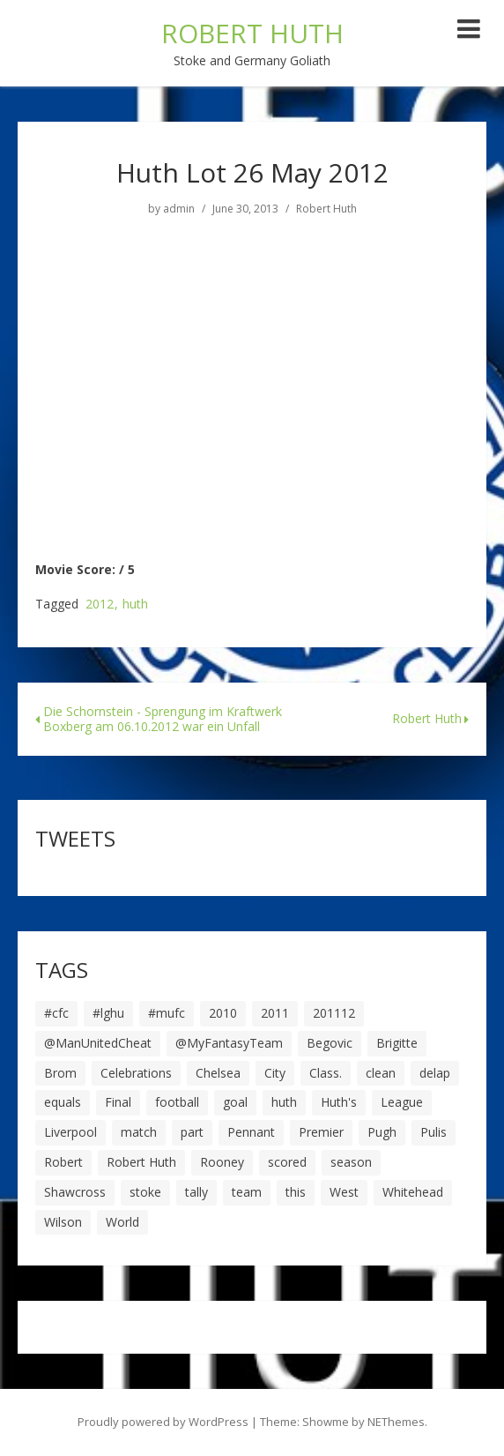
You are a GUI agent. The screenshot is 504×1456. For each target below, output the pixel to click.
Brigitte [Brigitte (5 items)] (397, 1042)
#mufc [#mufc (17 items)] (166, 1012)
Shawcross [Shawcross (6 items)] (75, 1191)
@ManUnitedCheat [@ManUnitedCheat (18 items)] (98, 1042)
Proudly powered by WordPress (163, 1422)
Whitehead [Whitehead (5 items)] (412, 1191)
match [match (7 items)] (139, 1132)
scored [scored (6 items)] (287, 1162)
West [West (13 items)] (344, 1191)
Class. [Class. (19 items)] (325, 1072)
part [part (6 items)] (192, 1132)
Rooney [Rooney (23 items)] (222, 1162)
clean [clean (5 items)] (381, 1072)
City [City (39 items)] (274, 1072)
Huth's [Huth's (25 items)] (339, 1102)
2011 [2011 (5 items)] (275, 1012)
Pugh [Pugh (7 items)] (382, 1132)
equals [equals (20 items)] (62, 1102)
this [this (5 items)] (295, 1191)
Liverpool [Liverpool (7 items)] (70, 1132)
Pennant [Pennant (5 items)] (251, 1132)
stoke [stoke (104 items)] (145, 1191)
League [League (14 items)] (402, 1102)
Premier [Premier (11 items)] (321, 1132)
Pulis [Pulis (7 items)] (433, 1132)
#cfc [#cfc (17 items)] (56, 1012)
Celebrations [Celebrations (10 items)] (136, 1072)
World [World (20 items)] (122, 1221)
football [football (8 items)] (177, 1102)
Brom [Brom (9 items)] (60, 1072)
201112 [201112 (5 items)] (334, 1012)
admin (179, 209)
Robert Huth (326, 209)
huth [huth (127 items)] (284, 1102)
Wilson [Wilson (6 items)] (63, 1221)
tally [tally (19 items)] (196, 1191)
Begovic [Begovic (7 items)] (329, 1042)
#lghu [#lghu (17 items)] (108, 1012)
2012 (99, 604)
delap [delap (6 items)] (434, 1072)
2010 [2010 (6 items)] (223, 1012)
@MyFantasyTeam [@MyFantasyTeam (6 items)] (229, 1042)
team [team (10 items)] (247, 1191)
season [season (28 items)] (351, 1162)
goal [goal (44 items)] (235, 1102)
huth (135, 604)
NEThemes (396, 1422)
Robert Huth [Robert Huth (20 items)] (141, 1162)
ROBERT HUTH (252, 33)
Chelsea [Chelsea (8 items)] (218, 1072)
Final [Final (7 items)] (118, 1102)
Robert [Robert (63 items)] (63, 1162)
